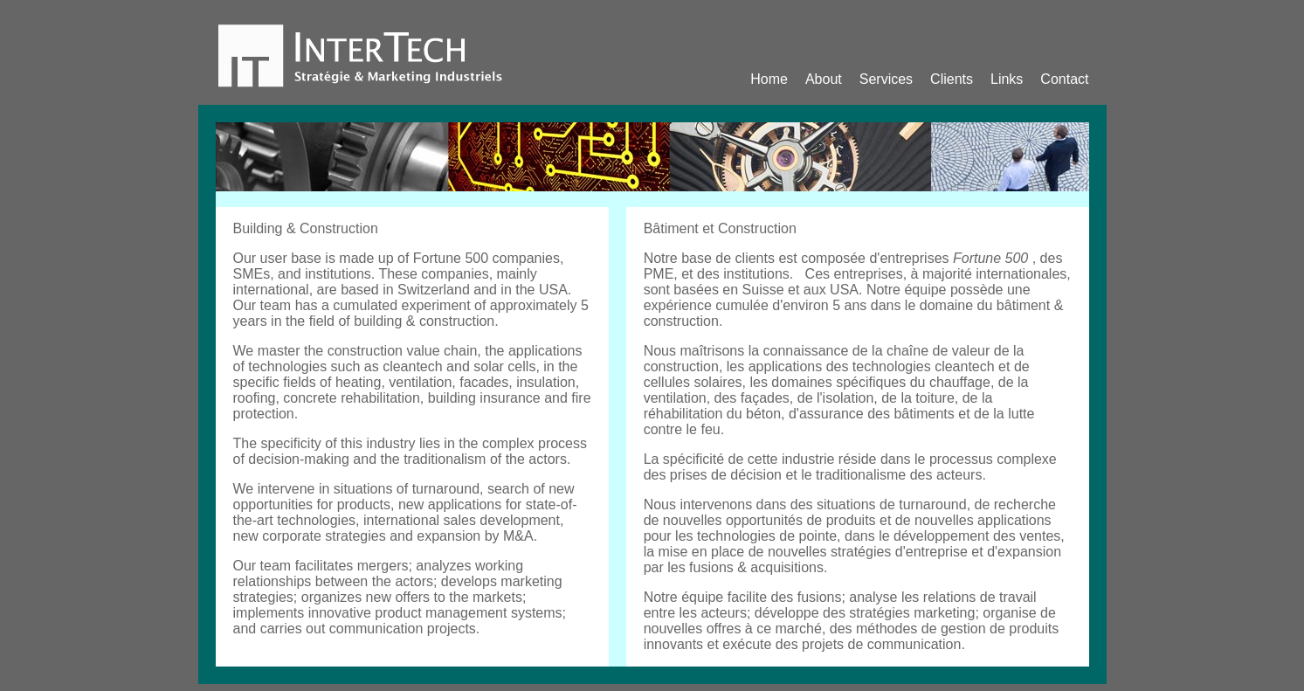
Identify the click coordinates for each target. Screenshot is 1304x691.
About (823, 79)
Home (769, 79)
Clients (951, 79)
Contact (1064, 79)
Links (1006, 79)
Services (886, 79)
